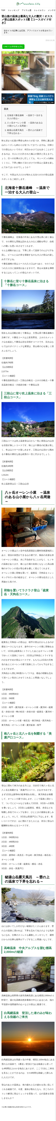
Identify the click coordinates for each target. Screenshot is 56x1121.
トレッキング (13, 10)
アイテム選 (26, 10)
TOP (3, 10)
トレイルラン (39, 10)
